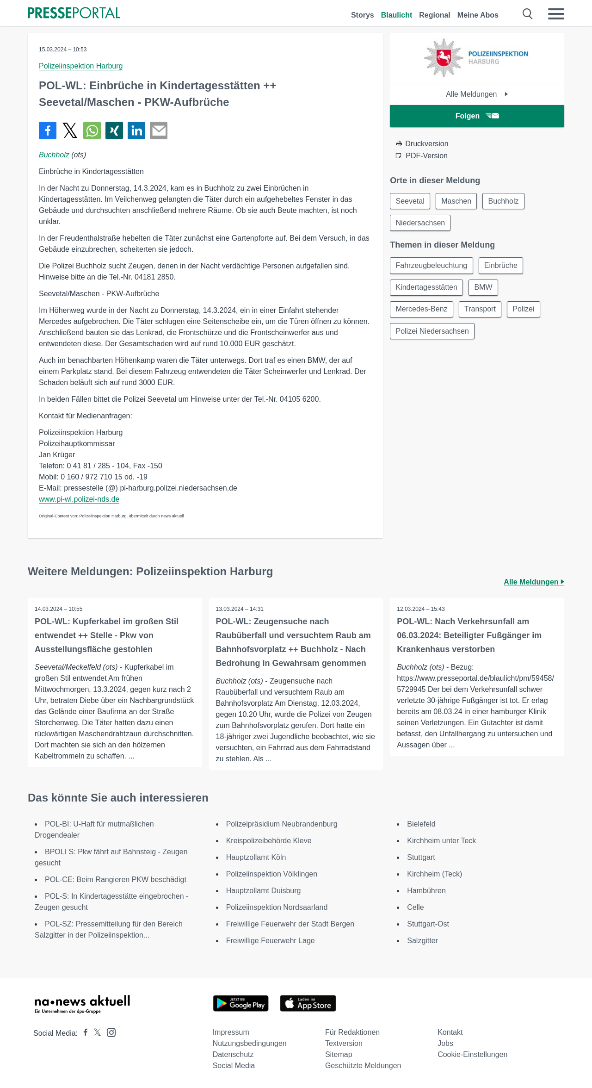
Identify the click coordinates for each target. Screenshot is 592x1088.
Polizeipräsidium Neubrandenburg (282, 824)
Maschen (458, 201)
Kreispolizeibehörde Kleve (269, 841)
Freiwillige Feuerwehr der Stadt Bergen (290, 924)
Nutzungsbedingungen (250, 1043)
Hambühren (426, 891)
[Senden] (158, 130)
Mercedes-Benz (422, 311)
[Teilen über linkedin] (136, 130)
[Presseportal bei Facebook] (83, 1033)
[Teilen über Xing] (114, 130)
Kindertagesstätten (426, 288)
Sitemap (338, 1054)
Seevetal (410, 201)
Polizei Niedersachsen (432, 333)
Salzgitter (422, 941)
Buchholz (54, 155)
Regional (434, 15)
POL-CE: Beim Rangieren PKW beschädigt (115, 879)
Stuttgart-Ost (428, 924)
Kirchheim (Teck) (434, 874)
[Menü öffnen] (556, 13)
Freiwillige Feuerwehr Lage (270, 941)
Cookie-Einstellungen (472, 1054)
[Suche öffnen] (528, 13)
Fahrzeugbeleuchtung (432, 266)
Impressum (231, 1032)
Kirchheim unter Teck (441, 841)
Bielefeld (421, 824)
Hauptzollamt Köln (256, 857)
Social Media (234, 1065)
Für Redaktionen (352, 1032)
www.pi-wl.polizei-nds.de (79, 499)
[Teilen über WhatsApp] (92, 130)
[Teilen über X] (70, 130)
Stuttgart (421, 857)
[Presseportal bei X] (94, 1033)
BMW (484, 288)
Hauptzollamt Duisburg (263, 891)
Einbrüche (501, 266)
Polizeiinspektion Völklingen (271, 874)
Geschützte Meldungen (363, 1065)
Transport (481, 311)
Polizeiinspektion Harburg (81, 66)
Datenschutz (233, 1054)
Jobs (445, 1043)
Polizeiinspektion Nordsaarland (277, 907)
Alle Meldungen (477, 94)
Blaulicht (397, 15)
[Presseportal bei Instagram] (108, 1032)
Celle (415, 907)
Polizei (525, 311)
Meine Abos (478, 15)
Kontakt (450, 1032)
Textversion (344, 1043)
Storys (362, 15)
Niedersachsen (420, 223)
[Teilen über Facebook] (47, 130)
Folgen (477, 116)
